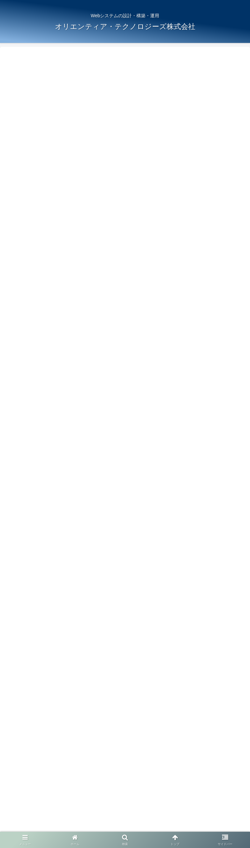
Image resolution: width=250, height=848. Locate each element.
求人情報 (43, 817)
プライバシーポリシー (206, 817)
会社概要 (207, 808)
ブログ (125, 817)
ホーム (43, 808)
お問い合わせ (125, 827)
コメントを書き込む (125, 729)
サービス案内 (125, 808)
